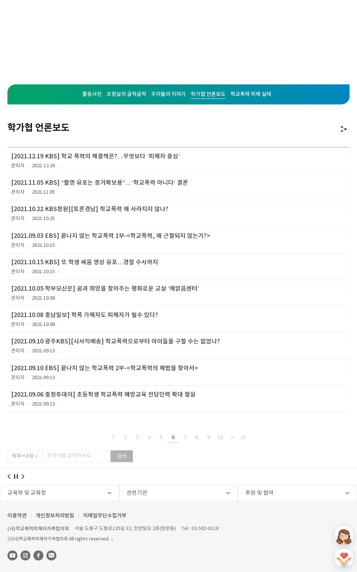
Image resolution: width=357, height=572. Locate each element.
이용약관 (17, 515)
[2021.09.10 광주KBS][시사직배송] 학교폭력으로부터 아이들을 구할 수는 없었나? (115, 341)
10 (220, 443)
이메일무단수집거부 (105, 515)
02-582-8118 (205, 528)
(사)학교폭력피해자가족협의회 (38, 529)
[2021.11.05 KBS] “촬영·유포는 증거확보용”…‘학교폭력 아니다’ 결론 (99, 183)
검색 (122, 463)
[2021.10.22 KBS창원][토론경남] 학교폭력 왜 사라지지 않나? (89, 209)
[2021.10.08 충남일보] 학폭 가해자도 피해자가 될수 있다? (84, 315)
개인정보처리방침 (55, 515)
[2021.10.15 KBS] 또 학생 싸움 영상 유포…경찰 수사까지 (84, 262)
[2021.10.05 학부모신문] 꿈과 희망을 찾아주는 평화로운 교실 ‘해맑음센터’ (105, 288)
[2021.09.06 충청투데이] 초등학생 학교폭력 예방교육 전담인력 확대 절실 (103, 394)
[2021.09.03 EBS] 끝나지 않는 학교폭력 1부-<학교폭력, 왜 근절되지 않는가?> (110, 236)
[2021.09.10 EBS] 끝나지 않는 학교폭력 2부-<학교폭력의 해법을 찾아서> (104, 368)
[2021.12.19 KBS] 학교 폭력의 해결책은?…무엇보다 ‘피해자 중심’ (95, 156)
